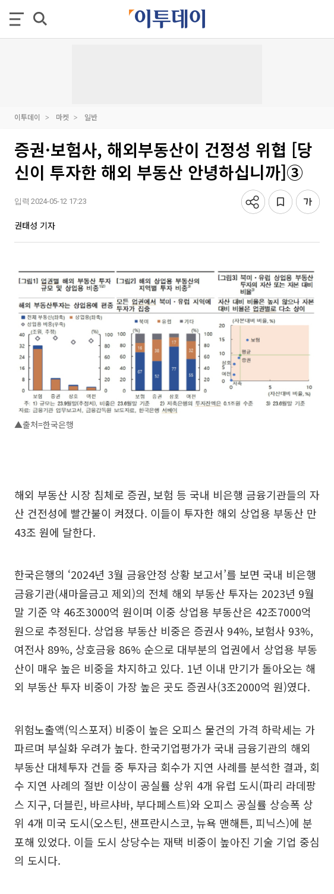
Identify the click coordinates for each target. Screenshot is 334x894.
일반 (90, 117)
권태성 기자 (34, 225)
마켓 (62, 117)
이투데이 (27, 117)
